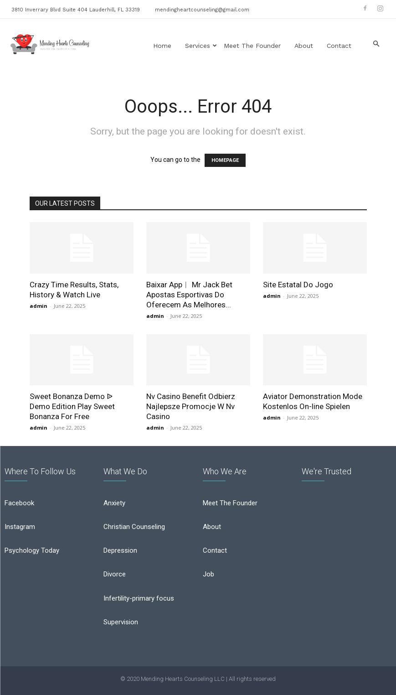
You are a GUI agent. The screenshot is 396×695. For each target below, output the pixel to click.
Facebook (19, 503)
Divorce (114, 574)
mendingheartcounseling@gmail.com (202, 10)
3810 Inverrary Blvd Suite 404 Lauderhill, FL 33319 (75, 10)
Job (208, 574)
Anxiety (114, 503)
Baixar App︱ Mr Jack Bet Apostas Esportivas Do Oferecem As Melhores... (189, 294)
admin (38, 305)
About (303, 45)
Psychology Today (32, 550)
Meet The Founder (230, 503)
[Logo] (50, 44)
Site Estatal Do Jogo (298, 284)
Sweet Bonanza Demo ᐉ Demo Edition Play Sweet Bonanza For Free (72, 406)
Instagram (20, 527)
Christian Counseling (134, 527)
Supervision (120, 622)
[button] (376, 44)
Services (201, 45)
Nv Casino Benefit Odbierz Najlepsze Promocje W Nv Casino (190, 406)
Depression (120, 550)
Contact (339, 45)
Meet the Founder (252, 45)
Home (162, 45)
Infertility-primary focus (138, 598)
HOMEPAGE (225, 160)
